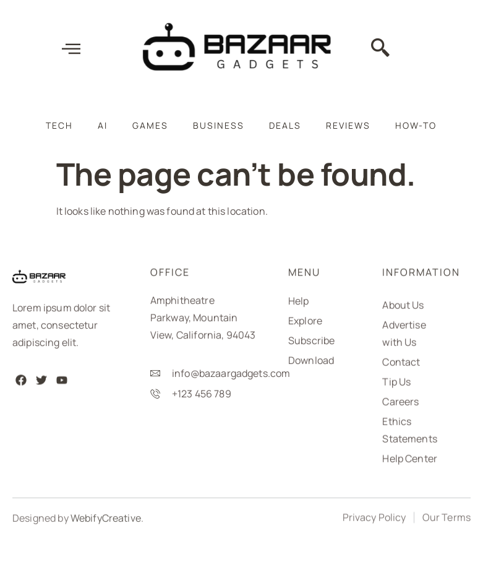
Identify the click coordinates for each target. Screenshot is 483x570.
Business (218, 125)
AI (103, 125)
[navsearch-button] (380, 50)
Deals (285, 125)
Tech (59, 125)
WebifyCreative (106, 523)
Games (150, 125)
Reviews (348, 125)
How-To (416, 125)
